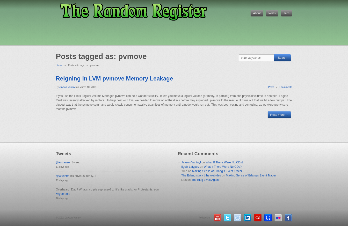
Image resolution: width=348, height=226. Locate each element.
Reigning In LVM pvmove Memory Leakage (114, 78)
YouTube (217, 218)
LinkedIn (248, 218)
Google (268, 218)
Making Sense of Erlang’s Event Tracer (217, 171)
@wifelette (62, 176)
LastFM (258, 218)
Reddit (237, 218)
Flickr (278, 218)
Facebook (288, 218)
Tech (286, 13)
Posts (272, 13)
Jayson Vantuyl (191, 162)
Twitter (227, 218)
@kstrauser (63, 162)
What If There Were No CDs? (224, 162)
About (257, 13)
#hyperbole (63, 194)
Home (59, 65)
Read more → (279, 115)
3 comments (285, 87)
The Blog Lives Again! (205, 180)
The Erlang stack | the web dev (201, 175)
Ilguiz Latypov (190, 166)
